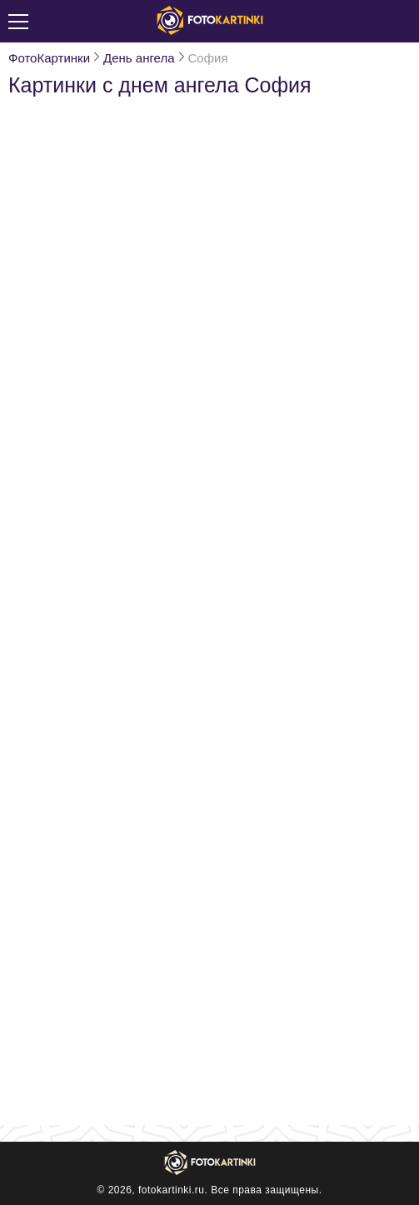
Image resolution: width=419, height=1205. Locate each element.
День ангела (138, 58)
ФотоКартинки (49, 58)
